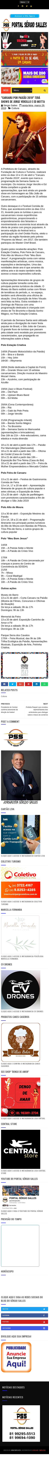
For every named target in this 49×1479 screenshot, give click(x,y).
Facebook (25, 1340)
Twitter (25, 1334)
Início (5, 91)
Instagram (25, 1353)
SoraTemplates (16, 1475)
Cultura (15, 109)
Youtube (25, 1347)
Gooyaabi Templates (38, 1475)
